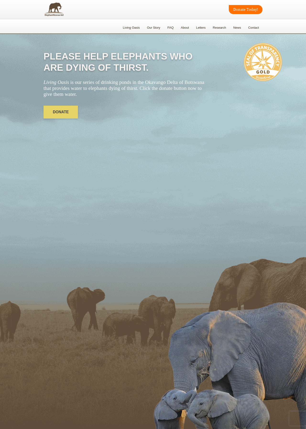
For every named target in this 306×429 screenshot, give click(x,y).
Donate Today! (245, 9)
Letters (201, 27)
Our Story (153, 27)
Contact (253, 27)
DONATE (61, 112)
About (185, 27)
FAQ (170, 27)
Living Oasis (131, 27)
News (237, 27)
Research (219, 27)
